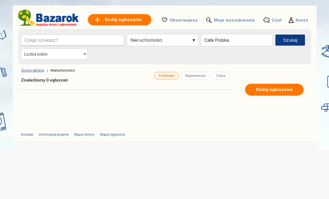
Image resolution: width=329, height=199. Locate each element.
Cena (220, 75)
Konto (302, 20)
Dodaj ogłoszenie (274, 89)
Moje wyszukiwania (234, 20)
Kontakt (27, 134)
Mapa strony (84, 134)
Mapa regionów (112, 134)
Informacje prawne (54, 134)
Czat (277, 20)
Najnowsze (195, 75)
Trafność (166, 75)
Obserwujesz (184, 20)
